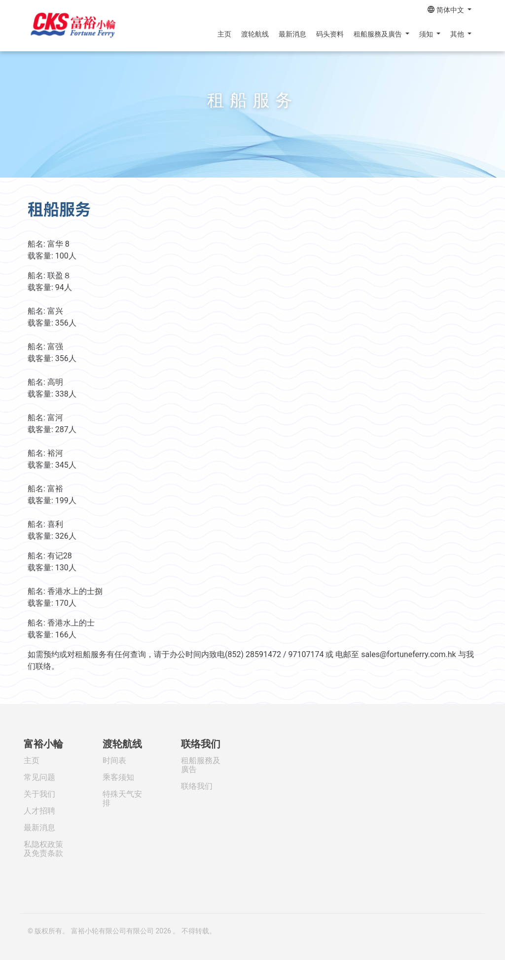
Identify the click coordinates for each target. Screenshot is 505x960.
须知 (426, 34)
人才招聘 (39, 810)
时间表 (114, 760)
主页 (224, 34)
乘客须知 (118, 777)
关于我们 (39, 794)
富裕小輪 (43, 743)
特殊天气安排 (122, 798)
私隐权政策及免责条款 (43, 849)
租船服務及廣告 (378, 34)
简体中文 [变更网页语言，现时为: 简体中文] (447, 10)
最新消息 (292, 34)
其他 (458, 34)
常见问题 (39, 777)
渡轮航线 (255, 34)
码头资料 (330, 34)
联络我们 (200, 743)
